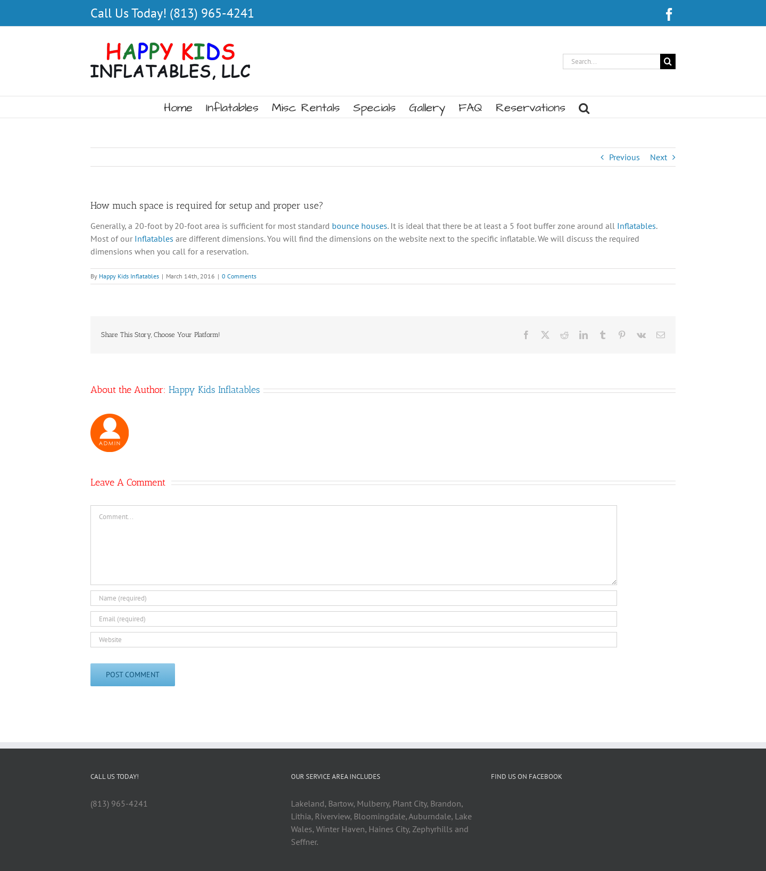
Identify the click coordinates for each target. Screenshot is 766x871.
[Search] (668, 61)
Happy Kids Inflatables (129, 276)
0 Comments (239, 276)
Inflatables (636, 225)
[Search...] (611, 61)
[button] (584, 107)
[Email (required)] (353, 619)
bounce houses (359, 225)
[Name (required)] (353, 598)
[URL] (353, 639)
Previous (624, 157)
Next (658, 157)
